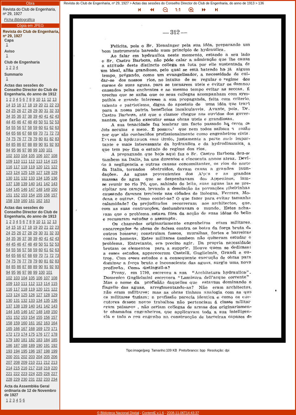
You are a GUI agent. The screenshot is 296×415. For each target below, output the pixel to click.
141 (39, 184)
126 (32, 172)
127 (39, 172)
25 (13, 111)
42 (51, 116)
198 (47, 351)
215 (16, 368)
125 (24, 172)
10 (38, 99)
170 (47, 328)
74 (8, 139)
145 (16, 189)
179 (9, 340)
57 (24, 127)
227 (54, 374)
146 (24, 189)
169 (39, 328)
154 (32, 195)
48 (30, 122)
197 (39, 351)
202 (24, 357)
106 (39, 156)
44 (8, 122)
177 (47, 334)
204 (39, 357)
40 (41, 116)
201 (16, 357)
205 (47, 357)
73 (57, 133)
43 (57, 116)
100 (42, 150)
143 (54, 184)
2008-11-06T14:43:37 (183, 413)
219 (47, 368)
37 (24, 116)
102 (9, 156)
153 (24, 195)
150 (54, 189)
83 (57, 139)
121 (47, 167)
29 (35, 111)
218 (39, 368)
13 (54, 99)
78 (30, 139)
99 (35, 150)
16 (19, 105)
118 (24, 167)
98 (30, 150)
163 (47, 201)
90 (41, 144)
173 (16, 334)
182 (32, 340)
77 (24, 139)
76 (19, 139)
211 (39, 362)
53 (57, 122)
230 (24, 379)
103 (16, 156)
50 (41, 122)
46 (19, 122)
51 (46, 122)
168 (32, 328)
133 (32, 178)
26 (19, 111)
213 (54, 362)
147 (32, 189)
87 (24, 144)
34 (8, 116)
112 (32, 161)
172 (9, 334)
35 (13, 116)
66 (19, 133)
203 (32, 357)
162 (39, 201)
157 (54, 195)
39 (35, 116)
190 (39, 345)
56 (19, 127)
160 (24, 201)
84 (8, 144)
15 (13, 105)
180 (16, 340)
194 (16, 351)
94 (8, 150)
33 (57, 111)
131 (16, 178)
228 (9, 379)
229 (16, 379)
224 (32, 374)
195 (24, 351)
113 (39, 161)
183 (39, 340)
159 (16, 201)
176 (39, 334)
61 (46, 127)
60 (41, 127)
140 (32, 184)
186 (9, 345)
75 (13, 139)
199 (54, 351)
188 (24, 345)
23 (57, 105)
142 (47, 184)
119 (32, 167)
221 (9, 374)
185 (54, 340)
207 (9, 362)
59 (35, 127)
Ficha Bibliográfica (19, 20)
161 (32, 201)
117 (16, 167)
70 (41, 133)
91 (46, 144)
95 (13, 150)
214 (9, 368)
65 (13, 133)
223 (24, 374)
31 (46, 111)
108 (54, 156)
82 (51, 139)
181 (24, 340)
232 (39, 379)
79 (35, 139)
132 (24, 178)
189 (32, 345)
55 (13, 127)
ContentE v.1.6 (153, 413)
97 (24, 150)
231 (32, 379)
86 (19, 144)
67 (24, 133)
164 (54, 323)
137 (9, 184)
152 (16, 195)
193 (9, 351)
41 (46, 116)
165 (9, 328)
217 (32, 368)
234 (54, 379)
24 (8, 111)
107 (47, 156)
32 (51, 111)
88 (30, 144)
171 (54, 328)
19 (35, 105)
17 (24, 105)
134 (39, 178)
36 (19, 116)
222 (16, 374)
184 (47, 340)
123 (9, 172)
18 (30, 105)
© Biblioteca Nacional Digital (118, 413)
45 (13, 122)
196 (32, 351)
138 (16, 184)
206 (54, 357)
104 (24, 156)
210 (32, 362)
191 (47, 345)
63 (57, 127)
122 (54, 167)
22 (51, 105)
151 (9, 195)
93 (57, 144)
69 (35, 133)
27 (24, 111)
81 (46, 139)
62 (51, 127)
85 (13, 144)
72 (51, 133)
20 (41, 105)
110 (16, 161)
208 (16, 362)
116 (9, 167)
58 (30, 127)
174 (24, 334)
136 (54, 178)
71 (46, 133)
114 (47, 161)
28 (30, 111)
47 (24, 122)
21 (46, 105)
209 (24, 362)
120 (39, 167)
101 (49, 150)
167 (24, 328)
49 (35, 122)
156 (47, 195)
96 (19, 150)
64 (8, 133)
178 (54, 334)
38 (30, 116)
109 (9, 161)
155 (39, 195)
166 (16, 328)
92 (51, 144)
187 (16, 345)
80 (41, 139)
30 (41, 111)
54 (8, 127)
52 (51, 122)
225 (39, 374)
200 (9, 357)
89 (35, 144)
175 (32, 334)
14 (8, 105)
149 (47, 189)
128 (47, 172)
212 (47, 362)
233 (47, 379)
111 (24, 161)
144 (9, 189)
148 (39, 189)
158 (9, 201)
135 (47, 178)
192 (54, 345)
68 (30, 133)
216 (24, 368)
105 (32, 156)
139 (24, 184)
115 (54, 161)
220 (54, 368)
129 (54, 172)
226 (47, 374)
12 (49, 99)
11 (44, 99)
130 (9, 178)
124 (16, 172)
